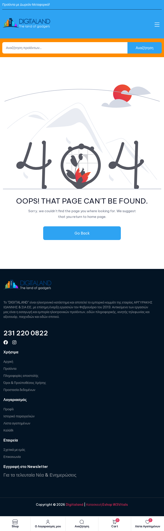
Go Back (82, 233)
